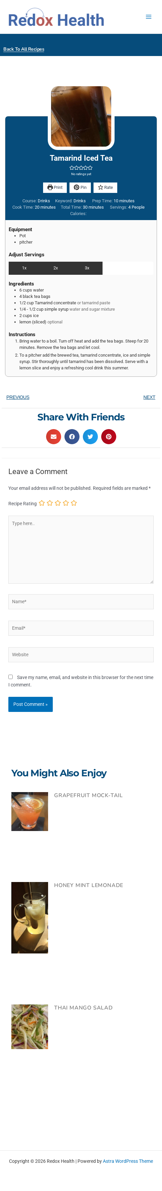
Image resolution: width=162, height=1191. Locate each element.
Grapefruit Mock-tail (88, 795)
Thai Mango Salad (83, 1008)
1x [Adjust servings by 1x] (24, 267)
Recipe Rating (22, 503)
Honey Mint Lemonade (88, 885)
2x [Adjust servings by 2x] (55, 267)
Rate (105, 187)
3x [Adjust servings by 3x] (87, 267)
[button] (71, 167)
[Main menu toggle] (149, 17)
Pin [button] (80, 187)
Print (54, 187)
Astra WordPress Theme (128, 1161)
